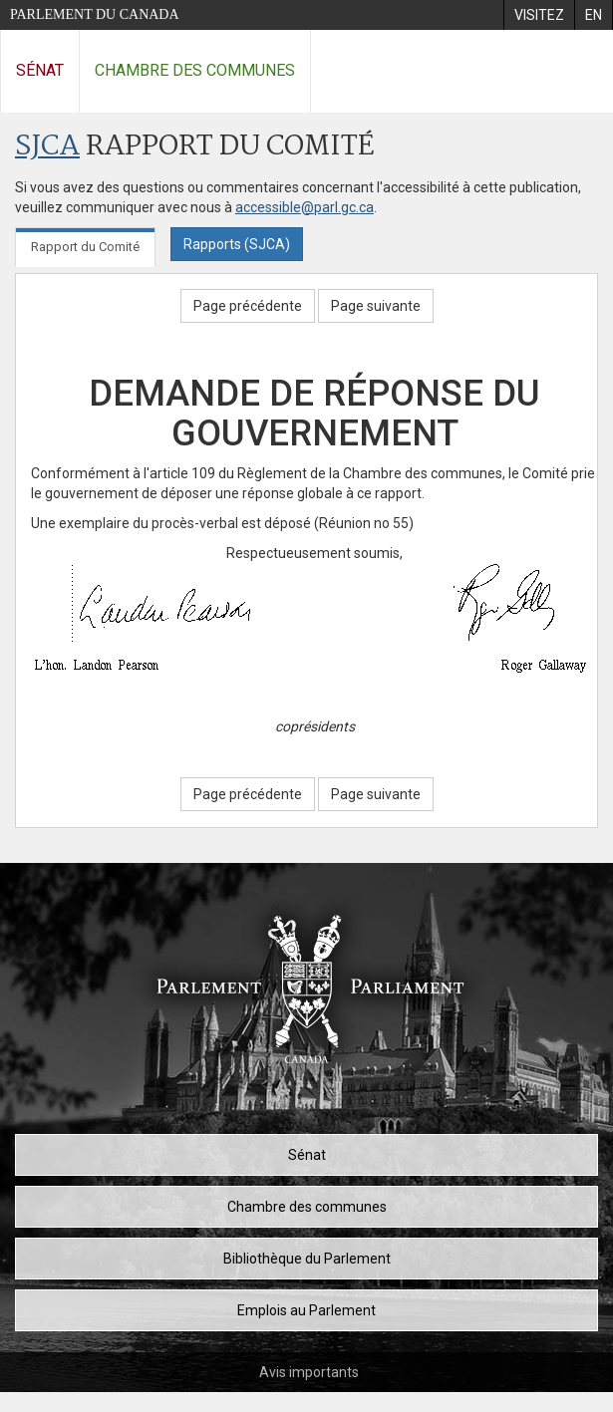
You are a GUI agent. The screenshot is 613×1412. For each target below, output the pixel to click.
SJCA (47, 147)
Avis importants (309, 1372)
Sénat (40, 70)
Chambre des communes (195, 70)
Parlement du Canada (94, 14)
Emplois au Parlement (306, 1310)
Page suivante (376, 306)
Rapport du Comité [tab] (85, 246)
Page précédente (247, 306)
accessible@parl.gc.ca (304, 207)
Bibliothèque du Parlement (307, 1259)
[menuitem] (538, 15)
